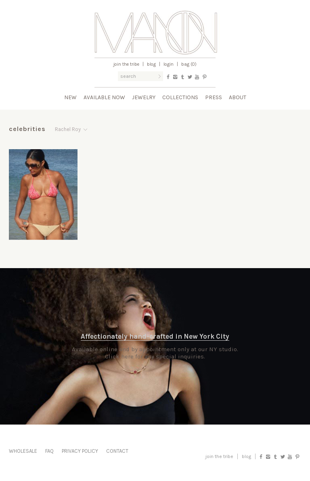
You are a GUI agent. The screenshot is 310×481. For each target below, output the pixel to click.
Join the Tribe (126, 64)
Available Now (104, 97)
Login (168, 64)
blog (246, 456)
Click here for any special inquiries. (155, 356)
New (70, 97)
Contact (117, 451)
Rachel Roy (68, 129)
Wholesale (23, 451)
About (237, 97)
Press (213, 97)
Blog (151, 64)
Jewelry (143, 97)
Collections (180, 97)
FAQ (49, 451)
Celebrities (27, 129)
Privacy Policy (80, 451)
